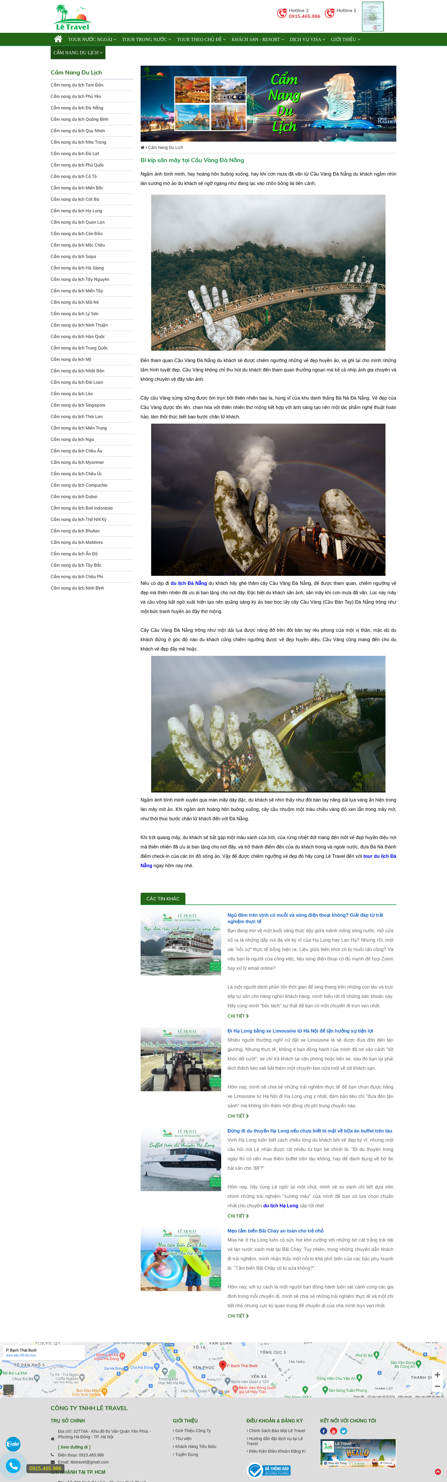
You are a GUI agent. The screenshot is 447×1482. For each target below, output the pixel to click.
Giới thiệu (345, 39)
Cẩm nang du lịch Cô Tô (74, 176)
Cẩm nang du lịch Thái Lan (77, 416)
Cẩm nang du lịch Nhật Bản (77, 371)
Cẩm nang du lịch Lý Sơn (74, 313)
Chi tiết (238, 1016)
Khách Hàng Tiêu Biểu (194, 1446)
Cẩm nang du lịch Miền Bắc (77, 188)
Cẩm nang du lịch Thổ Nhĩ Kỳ (79, 519)
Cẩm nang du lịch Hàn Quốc (78, 336)
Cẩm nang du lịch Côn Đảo (77, 233)
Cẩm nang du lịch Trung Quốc (79, 348)
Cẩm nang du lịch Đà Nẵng (77, 108)
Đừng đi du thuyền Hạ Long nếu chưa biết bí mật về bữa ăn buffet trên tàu (310, 1130)
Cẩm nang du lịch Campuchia (79, 485)
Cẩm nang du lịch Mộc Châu (78, 245)
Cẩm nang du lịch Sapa (73, 256)
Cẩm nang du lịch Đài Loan (77, 382)
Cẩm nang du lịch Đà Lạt (75, 153)
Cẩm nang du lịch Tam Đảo (77, 85)
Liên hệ (117, 52)
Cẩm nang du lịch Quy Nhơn (78, 130)
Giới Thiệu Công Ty (192, 1430)
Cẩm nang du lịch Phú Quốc (77, 165)
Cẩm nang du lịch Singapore (78, 405)
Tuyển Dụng (185, 1454)
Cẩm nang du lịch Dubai (74, 496)
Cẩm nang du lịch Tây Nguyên (80, 279)
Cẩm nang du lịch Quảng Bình (79, 119)
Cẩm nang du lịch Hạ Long (76, 210)
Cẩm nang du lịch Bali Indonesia (82, 508)
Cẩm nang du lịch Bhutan (75, 531)
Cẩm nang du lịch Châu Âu (76, 451)
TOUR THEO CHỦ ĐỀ (201, 39)
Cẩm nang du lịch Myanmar (77, 462)
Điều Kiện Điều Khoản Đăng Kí (276, 1451)
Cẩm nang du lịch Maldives (77, 542)
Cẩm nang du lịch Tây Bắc (76, 565)
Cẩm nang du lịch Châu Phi (77, 576)
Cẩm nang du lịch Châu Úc (76, 473)
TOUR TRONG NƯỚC (146, 39)
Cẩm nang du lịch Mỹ (71, 359)
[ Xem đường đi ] (74, 1447)
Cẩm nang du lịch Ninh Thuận (79, 325)
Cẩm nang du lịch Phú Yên (76, 96)
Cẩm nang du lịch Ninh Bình (77, 588)
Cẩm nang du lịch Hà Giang (77, 268)
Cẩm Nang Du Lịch (78, 52)
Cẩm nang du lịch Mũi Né (75, 302)
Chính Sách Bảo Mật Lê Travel (276, 1430)
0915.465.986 (304, 16)
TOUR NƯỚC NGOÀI (92, 39)
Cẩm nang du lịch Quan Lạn (78, 222)
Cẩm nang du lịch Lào (72, 393)
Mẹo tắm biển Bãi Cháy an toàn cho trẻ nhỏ (276, 1230)
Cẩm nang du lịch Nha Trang (78, 142)
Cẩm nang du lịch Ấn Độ (74, 553)
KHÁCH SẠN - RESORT (258, 39)
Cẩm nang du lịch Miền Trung (79, 428)
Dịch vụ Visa (307, 39)
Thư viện (182, 1438)
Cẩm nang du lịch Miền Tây (77, 290)
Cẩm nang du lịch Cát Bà (75, 199)
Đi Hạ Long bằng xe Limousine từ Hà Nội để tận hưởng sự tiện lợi (300, 1030)
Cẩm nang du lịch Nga (72, 439)
